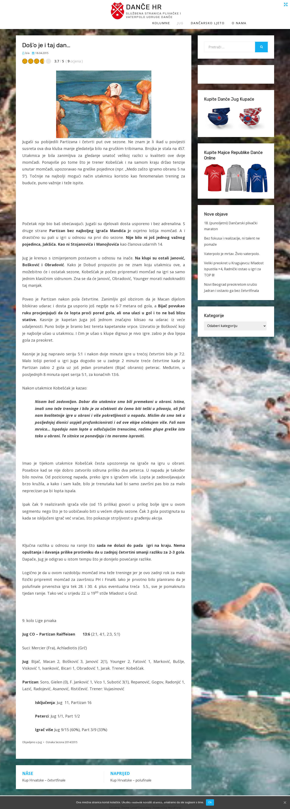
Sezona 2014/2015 (66, 738)
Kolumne (189, 12)
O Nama (267, 12)
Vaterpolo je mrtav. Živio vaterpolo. (232, 249)
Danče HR (55, 8)
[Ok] (285, 802)
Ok (210, 802)
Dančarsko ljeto (235, 12)
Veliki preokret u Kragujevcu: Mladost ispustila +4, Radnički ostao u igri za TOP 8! (234, 264)
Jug (208, 12)
